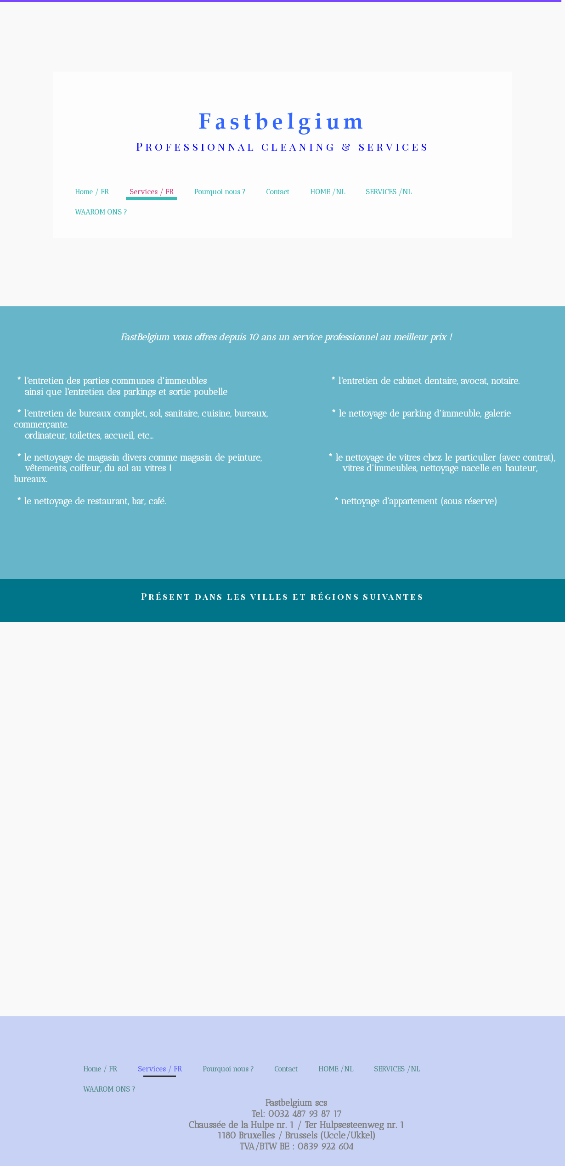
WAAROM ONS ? (101, 212)
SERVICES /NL (389, 192)
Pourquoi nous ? (219, 192)
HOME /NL (327, 192)
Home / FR (92, 192)
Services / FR (152, 192)
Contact (277, 192)
